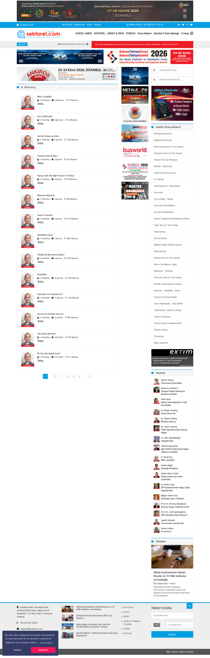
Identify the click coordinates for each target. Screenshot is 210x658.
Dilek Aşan (166, 399)
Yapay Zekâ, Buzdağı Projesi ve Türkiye (55, 175)
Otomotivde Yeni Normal (172, 523)
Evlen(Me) (41, 274)
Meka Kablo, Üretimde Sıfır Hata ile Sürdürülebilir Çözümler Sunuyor (93, 625)
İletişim (97, 24)
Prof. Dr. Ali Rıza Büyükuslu (173, 504)
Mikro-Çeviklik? (44, 96)
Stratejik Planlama (169, 468)
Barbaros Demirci (169, 388)
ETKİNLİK (130, 33)
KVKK (126, 616)
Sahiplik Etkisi (167, 441)
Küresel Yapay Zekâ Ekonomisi (175, 507)
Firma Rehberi (144, 33)
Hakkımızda (79, 24)
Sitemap (128, 633)
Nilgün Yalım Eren (169, 495)
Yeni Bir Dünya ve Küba (48, 136)
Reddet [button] (17, 650)
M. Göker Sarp (168, 484)
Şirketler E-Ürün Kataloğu (166, 33)
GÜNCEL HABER (83, 33)
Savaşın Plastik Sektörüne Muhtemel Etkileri (173, 392)
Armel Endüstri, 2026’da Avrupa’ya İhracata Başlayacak (97, 634)
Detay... (41, 103)
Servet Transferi (45, 215)
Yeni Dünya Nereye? (46, 334)
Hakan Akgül (167, 465)
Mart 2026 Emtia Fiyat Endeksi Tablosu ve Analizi (175, 450)
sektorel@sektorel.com (30, 629)
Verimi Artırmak (168, 413)
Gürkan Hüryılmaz (169, 446)
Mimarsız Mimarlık (46, 195)
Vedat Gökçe (167, 528)
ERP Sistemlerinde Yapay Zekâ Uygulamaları (175, 489)
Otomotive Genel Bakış (171, 383)
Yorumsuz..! (166, 531)
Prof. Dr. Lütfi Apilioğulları (173, 512)
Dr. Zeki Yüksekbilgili (170, 438)
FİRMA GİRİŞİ (134, 24)
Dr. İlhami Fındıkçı (169, 410)
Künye (89, 24)
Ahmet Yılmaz (167, 380)
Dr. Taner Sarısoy (169, 427)
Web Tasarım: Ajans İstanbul (179, 651)
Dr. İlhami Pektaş (169, 418)
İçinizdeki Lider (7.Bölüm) (172, 498)
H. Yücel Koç (166, 457)
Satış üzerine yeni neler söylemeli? (171, 478)
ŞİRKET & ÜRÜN (115, 33)
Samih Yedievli (168, 520)
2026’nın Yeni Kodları (47, 156)
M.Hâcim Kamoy (168, 421)
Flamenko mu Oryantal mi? (50, 294)
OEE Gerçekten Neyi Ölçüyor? (174, 515)
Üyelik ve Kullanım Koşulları (132, 622)
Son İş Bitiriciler (44, 116)
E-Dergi (185, 33)
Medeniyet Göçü (45, 235)
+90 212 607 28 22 (27, 623)
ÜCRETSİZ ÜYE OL (153, 24)
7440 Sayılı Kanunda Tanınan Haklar (174, 431)
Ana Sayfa (67, 24)
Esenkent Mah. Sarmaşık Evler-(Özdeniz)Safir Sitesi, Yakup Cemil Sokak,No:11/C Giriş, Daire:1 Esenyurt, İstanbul (34, 612)
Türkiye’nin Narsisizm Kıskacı (50, 255)
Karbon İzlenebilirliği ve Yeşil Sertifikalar (174, 403)
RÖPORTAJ (99, 33)
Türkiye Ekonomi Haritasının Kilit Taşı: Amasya (94, 617)
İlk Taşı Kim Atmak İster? (49, 353)
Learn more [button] (46, 642)
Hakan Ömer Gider (170, 473)
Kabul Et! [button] (43, 650)
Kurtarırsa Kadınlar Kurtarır (50, 314)
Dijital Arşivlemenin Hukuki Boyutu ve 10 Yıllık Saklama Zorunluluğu (170, 576)
